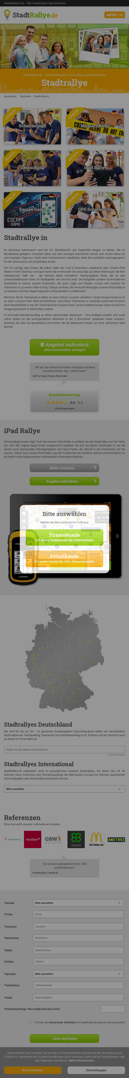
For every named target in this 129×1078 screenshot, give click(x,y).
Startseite (25, 96)
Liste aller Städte (116, 755)
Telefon (9, 961)
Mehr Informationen (81, 1060)
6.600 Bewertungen (64, 408)
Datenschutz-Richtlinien (62, 1022)
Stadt (35, 14)
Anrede (9, 903)
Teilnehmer (12, 985)
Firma (8, 914)
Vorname (10, 926)
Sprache (10, 974)
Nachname (11, 938)
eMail (8, 950)
